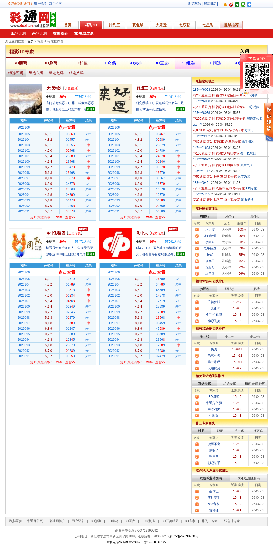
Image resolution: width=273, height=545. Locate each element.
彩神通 (214, 510)
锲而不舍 (214, 444)
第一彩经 (214, 362)
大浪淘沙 (54, 88)
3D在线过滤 (83, 33)
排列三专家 (210, 521)
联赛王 (210, 261)
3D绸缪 (214, 397)
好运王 (142, 88)
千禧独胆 (214, 302)
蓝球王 (214, 491)
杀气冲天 (214, 356)
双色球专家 (232, 521)
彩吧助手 (214, 463)
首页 (67, 25)
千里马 (214, 457)
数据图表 (60, 33)
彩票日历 (210, 4)
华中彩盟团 (56, 233)
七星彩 (207, 25)
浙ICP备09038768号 (183, 536)
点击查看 (67, 127)
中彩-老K (214, 409)
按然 (210, 255)
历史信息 (71, 88)
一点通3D (213, 308)
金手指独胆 (214, 315)
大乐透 (161, 25)
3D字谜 (113, 521)
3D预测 (96, 521)
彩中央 (142, 233)
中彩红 (214, 415)
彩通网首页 (35, 521)
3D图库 (130, 521)
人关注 (84, 97)
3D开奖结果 (170, 521)
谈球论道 (210, 236)
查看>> (70, 217)
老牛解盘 (210, 248)
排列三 (114, 25)
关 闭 (244, 51)
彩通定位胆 (214, 403)
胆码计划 (18, 33)
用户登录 (40, 4)
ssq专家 (213, 504)
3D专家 (190, 521)
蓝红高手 (214, 498)
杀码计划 (39, 33)
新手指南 (55, 4)
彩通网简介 (57, 521)
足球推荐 (231, 25)
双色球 (137, 25)
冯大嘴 (210, 229)
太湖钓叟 (214, 368)
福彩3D (91, 25)
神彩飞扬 (214, 321)
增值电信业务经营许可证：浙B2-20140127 (136, 542)
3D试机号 (148, 521)
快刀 (214, 349)
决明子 (214, 450)
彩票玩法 (194, 4)
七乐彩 (184, 25)
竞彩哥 (210, 267)
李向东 (210, 242)
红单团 (210, 274)
